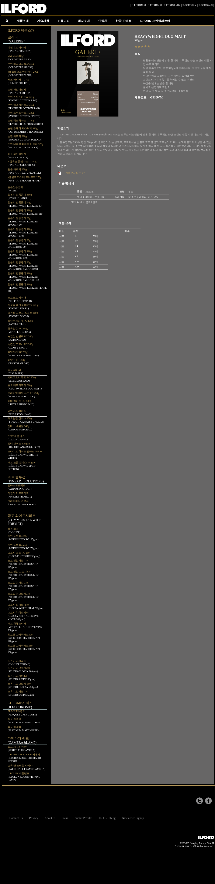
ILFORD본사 (139, 5)
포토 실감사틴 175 (23, 564)
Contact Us (16, 818)
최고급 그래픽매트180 (24, 649)
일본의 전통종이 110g (23, 232)
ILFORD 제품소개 (21, 30)
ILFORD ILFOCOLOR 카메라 (24, 758)
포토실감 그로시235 (23, 597)
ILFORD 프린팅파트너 (155, 20)
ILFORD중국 (190, 5)
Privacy (33, 818)
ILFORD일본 (205, 5)
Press (65, 818)
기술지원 (43, 20)
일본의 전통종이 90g (23, 221)
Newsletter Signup (133, 818)
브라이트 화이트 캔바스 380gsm (25, 455)
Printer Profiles (83, 818)
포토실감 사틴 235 (23, 586)
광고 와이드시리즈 (24, 520)
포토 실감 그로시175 (23, 575)
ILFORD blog (107, 818)
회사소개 (84, 20)
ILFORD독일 (155, 5)
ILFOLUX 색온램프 (24, 776)
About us (50, 818)
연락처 (102, 20)
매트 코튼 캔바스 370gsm (21, 466)
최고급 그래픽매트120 (24, 638)
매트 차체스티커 (26, 627)
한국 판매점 (123, 20)
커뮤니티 (63, 20)
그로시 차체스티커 (23, 616)
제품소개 (23, 20)
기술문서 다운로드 (75, 172)
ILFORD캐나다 (172, 5)
